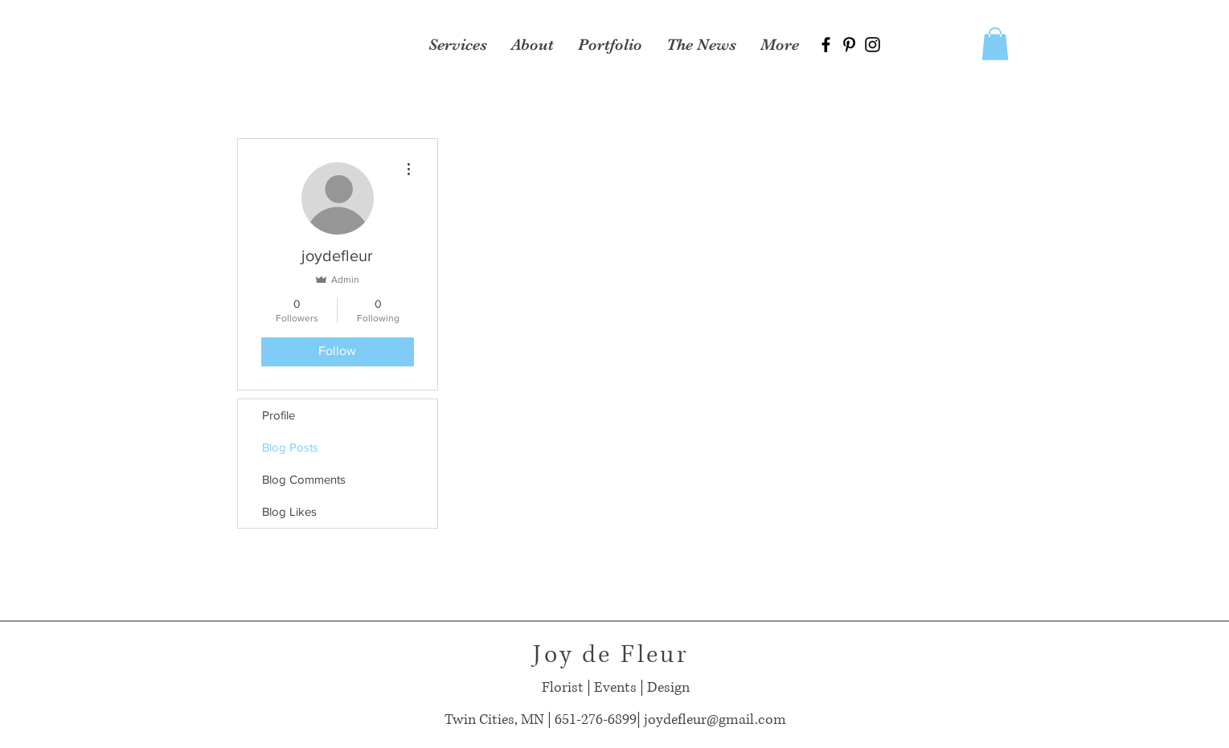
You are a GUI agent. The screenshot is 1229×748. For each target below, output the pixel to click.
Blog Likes (289, 511)
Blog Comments (304, 479)
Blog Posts (290, 447)
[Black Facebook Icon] (826, 45)
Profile (278, 415)
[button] (995, 43)
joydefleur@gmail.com (715, 720)
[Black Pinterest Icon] (849, 45)
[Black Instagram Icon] (872, 45)
